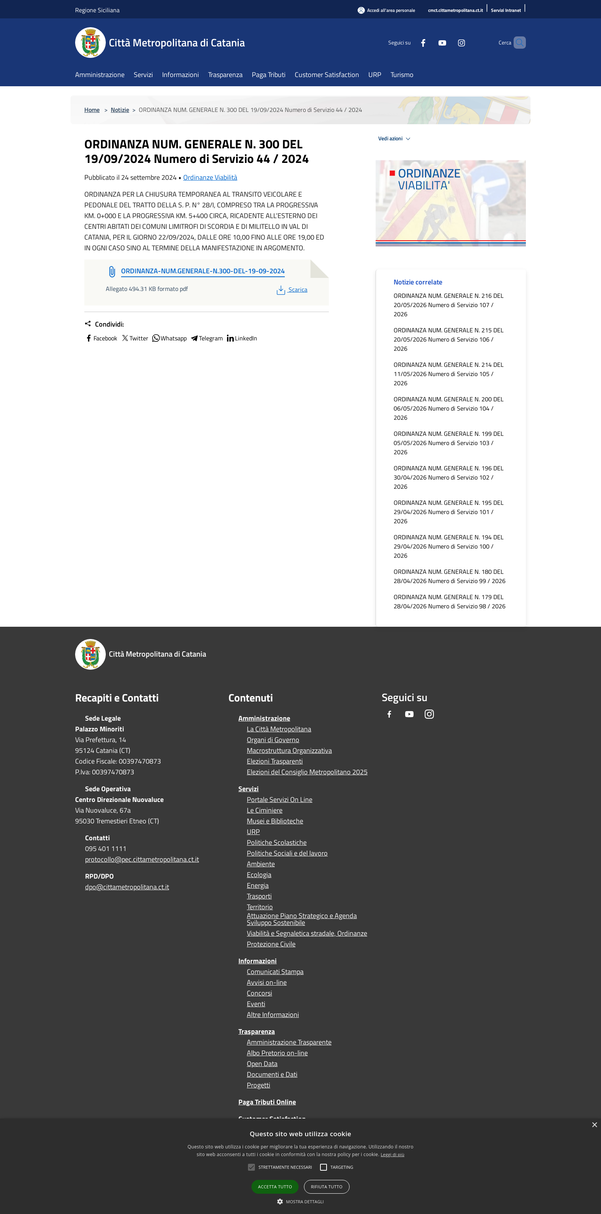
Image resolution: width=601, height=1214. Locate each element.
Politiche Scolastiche (277, 842)
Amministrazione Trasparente (289, 1042)
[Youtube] (429, 42)
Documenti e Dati (272, 1074)
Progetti (258, 1085)
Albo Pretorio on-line (277, 1053)
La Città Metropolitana (279, 729)
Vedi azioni (395, 138)
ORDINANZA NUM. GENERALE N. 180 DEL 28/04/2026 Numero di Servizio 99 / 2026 (450, 576)
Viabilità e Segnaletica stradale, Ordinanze (307, 933)
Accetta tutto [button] (275, 1186)
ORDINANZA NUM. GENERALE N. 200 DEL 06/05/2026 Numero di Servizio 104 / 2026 (449, 408)
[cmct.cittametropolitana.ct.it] (455, 10)
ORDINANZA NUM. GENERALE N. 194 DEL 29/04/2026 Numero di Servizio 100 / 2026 (449, 546)
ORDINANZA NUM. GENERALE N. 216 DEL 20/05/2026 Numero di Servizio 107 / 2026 (449, 305)
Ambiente (261, 864)
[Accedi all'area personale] (386, 10)
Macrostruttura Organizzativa (289, 750)
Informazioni (257, 961)
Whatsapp (169, 338)
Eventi (256, 1003)
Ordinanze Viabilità (210, 177)
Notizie (120, 109)
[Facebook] (410, 42)
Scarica (291, 289)
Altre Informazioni (273, 1014)
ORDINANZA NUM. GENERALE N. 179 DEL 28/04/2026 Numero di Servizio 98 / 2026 (450, 601)
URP (253, 831)
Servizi (248, 789)
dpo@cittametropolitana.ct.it (127, 887)
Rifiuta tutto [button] (326, 1186)
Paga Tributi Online (267, 1102)
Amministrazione (264, 718)
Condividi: (104, 324)
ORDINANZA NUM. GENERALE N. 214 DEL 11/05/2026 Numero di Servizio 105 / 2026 (449, 374)
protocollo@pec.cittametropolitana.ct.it (142, 859)
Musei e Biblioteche (275, 821)
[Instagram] (448, 42)
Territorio (260, 907)
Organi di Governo (273, 739)
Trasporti (259, 896)
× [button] (594, 1125)
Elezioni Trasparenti (275, 761)
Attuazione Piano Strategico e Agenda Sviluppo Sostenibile (302, 919)
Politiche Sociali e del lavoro (287, 853)
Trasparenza (256, 1031)
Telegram (206, 338)
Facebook (100, 338)
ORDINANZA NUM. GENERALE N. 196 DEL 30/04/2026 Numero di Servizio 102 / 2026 (449, 477)
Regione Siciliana (97, 10)
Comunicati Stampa (275, 971)
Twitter (134, 338)
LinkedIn (241, 338)
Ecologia (259, 874)
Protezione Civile (271, 944)
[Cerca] (516, 42)
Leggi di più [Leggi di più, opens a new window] (392, 1154)
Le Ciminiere (264, 810)
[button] (285, 1167)
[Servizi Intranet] (506, 10)
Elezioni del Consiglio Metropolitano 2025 (307, 772)
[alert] (300, 1166)
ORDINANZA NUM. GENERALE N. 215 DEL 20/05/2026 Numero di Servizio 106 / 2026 (449, 339)
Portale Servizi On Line (279, 799)
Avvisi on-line (267, 982)
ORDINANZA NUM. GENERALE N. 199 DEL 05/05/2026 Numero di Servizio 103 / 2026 (449, 443)
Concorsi (259, 993)
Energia (258, 885)
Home (92, 109)
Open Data (262, 1063)
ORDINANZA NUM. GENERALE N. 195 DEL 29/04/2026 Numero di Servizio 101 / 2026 (449, 512)
